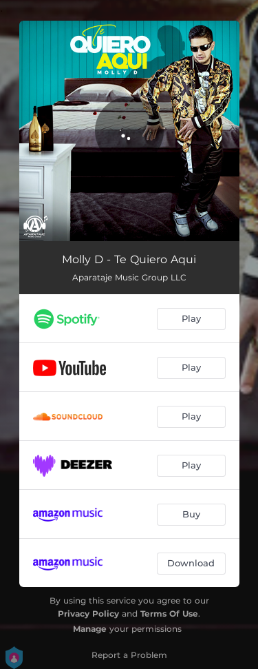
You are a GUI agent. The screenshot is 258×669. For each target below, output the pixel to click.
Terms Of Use (169, 613)
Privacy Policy (88, 613)
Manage (90, 629)
